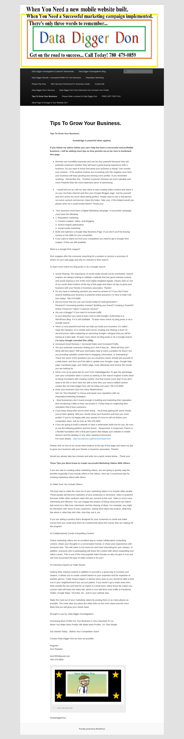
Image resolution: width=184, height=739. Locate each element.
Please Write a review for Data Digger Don (79, 96)
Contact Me (99, 84)
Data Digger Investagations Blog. (92, 71)
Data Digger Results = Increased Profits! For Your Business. (56, 78)
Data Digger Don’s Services (43, 90)
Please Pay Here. (39, 84)
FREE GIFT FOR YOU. (111, 96)
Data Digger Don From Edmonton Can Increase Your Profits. (84, 90)
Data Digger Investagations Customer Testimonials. (53, 71)
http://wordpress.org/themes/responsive (92, 438)
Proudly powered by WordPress (92, 729)
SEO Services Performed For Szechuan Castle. (70, 84)
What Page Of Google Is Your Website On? (50, 103)
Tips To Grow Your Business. (44, 96)
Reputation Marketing (95, 78)
